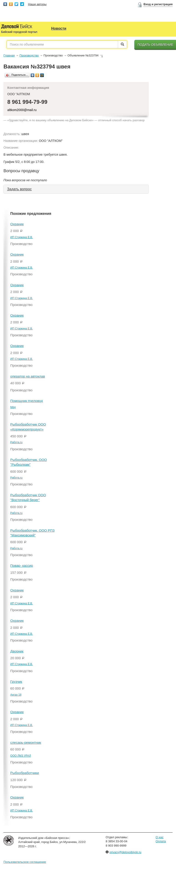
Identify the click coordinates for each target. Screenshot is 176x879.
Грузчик (16, 681)
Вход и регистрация (158, 4)
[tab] (76, 189)
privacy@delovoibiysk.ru (125, 852)
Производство (29, 55)
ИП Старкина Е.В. (21, 237)
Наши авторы (37, 4)
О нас (160, 837)
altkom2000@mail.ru (22, 110)
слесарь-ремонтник (25, 742)
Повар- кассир (21, 565)
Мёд (13, 407)
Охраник (17, 224)
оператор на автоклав (27, 376)
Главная (9, 55)
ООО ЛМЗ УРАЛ (20, 755)
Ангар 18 (15, 694)
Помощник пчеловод (26, 401)
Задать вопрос (19, 189)
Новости (58, 28)
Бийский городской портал (19, 32)
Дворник (16, 651)
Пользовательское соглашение (24, 862)
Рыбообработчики (24, 773)
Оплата (161, 841)
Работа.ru (16, 442)
